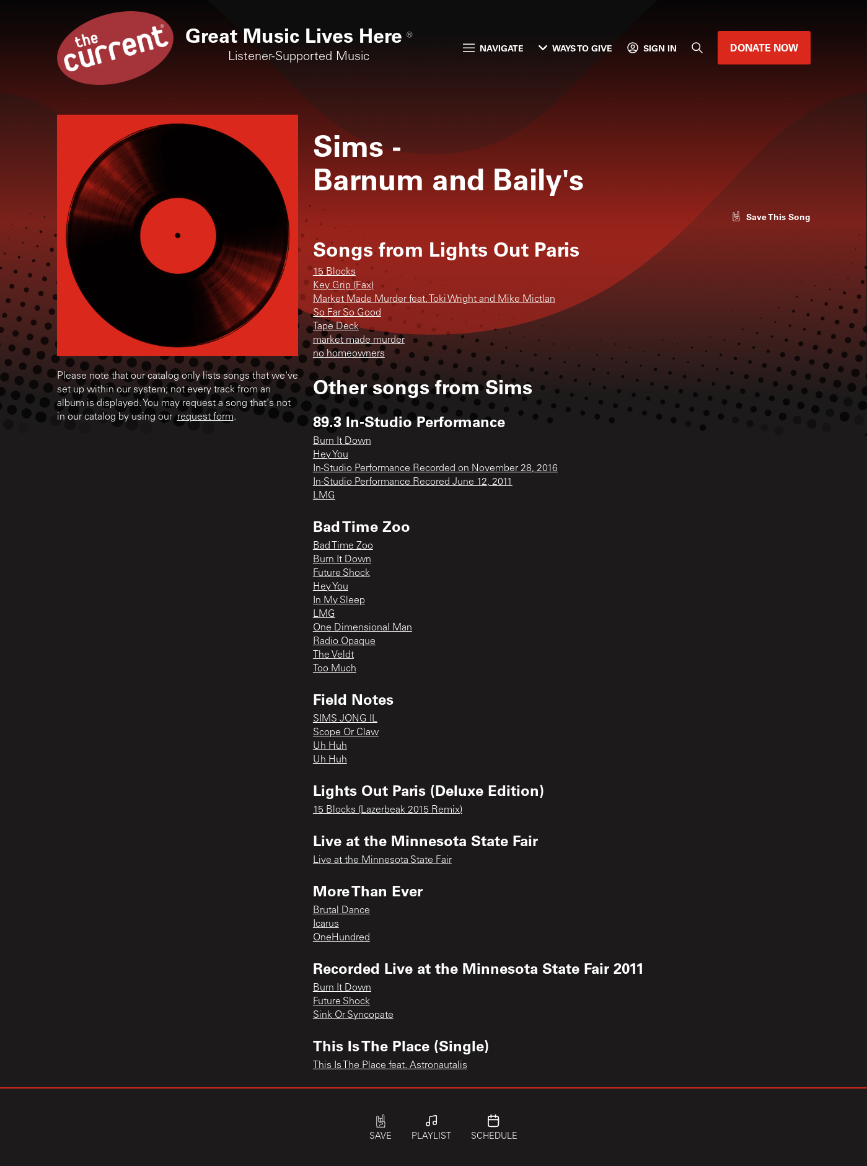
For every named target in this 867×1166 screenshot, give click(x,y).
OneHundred (341, 938)
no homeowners (349, 354)
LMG (324, 496)
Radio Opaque (344, 642)
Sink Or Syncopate (353, 1015)
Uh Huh (330, 746)
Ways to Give (575, 48)
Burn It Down (342, 441)
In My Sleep (339, 601)
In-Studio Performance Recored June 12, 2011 (413, 482)
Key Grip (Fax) (343, 286)
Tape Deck (336, 327)
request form (205, 417)
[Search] (697, 48)
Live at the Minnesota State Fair (382, 860)
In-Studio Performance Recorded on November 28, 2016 (435, 469)
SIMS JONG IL (345, 719)
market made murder (359, 340)
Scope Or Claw (346, 733)
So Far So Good (347, 313)
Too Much (334, 669)
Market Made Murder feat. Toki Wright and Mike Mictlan (434, 299)
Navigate (493, 48)
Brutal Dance (341, 911)
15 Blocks (334, 272)
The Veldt (333, 655)
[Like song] (771, 216)
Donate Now (764, 47)
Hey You (330, 455)
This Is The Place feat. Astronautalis (390, 1066)
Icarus (326, 924)
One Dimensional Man (362, 628)
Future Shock (341, 573)
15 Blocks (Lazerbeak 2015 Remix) (387, 810)
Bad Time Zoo (343, 546)
